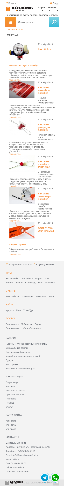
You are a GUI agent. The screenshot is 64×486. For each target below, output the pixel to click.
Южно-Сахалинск (32, 328)
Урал (9, 272)
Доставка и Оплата (15, 390)
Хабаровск (26, 324)
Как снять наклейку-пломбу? (44, 90)
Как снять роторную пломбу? (44, 127)
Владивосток (12, 324)
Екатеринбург (13, 278)
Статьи (9, 407)
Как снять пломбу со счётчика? (44, 164)
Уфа (46, 278)
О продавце (12, 382)
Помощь (34, 15)
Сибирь (11, 290)
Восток (10, 318)
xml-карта (11, 425)
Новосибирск (12, 296)
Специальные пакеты (17, 348)
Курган (19, 282)
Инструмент (12, 364)
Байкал (10, 304)
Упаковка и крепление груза (20, 368)
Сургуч (9, 360)
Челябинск (27, 278)
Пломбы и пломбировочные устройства (26, 344)
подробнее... (15, 80)
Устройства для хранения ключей (23, 356)
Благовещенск (13, 328)
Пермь (38, 278)
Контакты (24, 15)
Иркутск (10, 310)
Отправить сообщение (17, 471)
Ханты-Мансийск (46, 282)
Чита (18, 310)
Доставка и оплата (48, 15)
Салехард (30, 282)
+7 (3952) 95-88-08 (47, 7)
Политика (11, 398)
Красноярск (27, 296)
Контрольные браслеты (18, 352)
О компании (13, 15)
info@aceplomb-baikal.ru (20, 264)
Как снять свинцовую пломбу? (45, 196)
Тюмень (10, 282)
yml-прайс (11, 429)
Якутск (37, 324)
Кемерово (41, 296)
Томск (51, 296)
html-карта (11, 420)
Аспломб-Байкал (15, 29)
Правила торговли (15, 394)
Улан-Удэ (28, 310)
